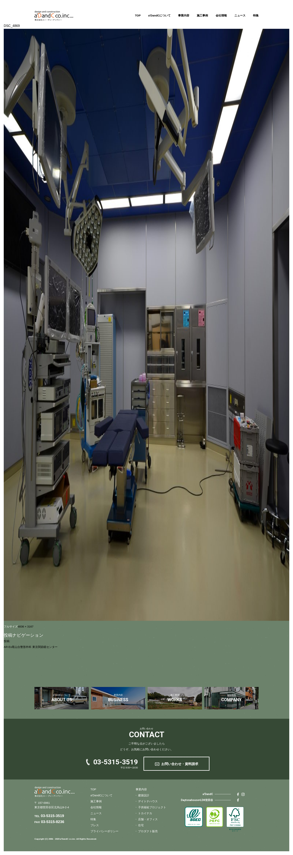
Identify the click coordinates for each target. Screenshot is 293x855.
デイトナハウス (148, 801)
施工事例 (202, 15)
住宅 (141, 825)
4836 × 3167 (25, 626)
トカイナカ (145, 813)
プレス (94, 825)
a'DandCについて (159, 15)
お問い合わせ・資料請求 (179, 764)
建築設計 (143, 795)
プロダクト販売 (148, 831)
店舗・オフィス (148, 819)
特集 (256, 15)
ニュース (240, 15)
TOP (138, 15)
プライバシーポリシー (104, 831)
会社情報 (221, 15)
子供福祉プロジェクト (152, 807)
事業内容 (183, 15)
